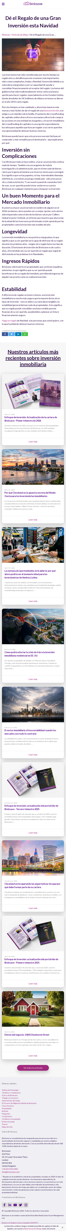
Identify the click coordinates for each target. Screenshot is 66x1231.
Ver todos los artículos (33, 1068)
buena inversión (51, 110)
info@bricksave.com (11, 1172)
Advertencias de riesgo (11, 1101)
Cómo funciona (8, 1106)
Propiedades (7, 1108)
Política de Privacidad (10, 1090)
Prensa (4, 1124)
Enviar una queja (8, 1122)
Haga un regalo (9, 320)
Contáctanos (7, 1116)
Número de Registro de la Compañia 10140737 (20, 1223)
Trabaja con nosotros (10, 1098)
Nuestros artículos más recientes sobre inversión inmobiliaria (33, 358)
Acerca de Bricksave (10, 1095)
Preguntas (6, 1114)
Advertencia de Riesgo (33, 1229)
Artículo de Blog (20, 34)
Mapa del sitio (7, 1127)
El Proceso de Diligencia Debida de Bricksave (19, 1103)
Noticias (6, 34)
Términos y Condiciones (11, 1093)
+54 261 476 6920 (10, 1169)
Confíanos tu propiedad (11, 1119)
